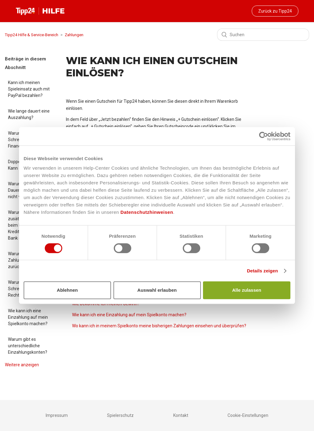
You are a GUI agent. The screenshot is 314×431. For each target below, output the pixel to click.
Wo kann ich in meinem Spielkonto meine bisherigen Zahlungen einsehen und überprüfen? (159, 325)
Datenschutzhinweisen (147, 212)
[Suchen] (263, 35)
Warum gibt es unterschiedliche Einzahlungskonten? (27, 346)
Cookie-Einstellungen (248, 415)
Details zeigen (262, 270)
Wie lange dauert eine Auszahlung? (29, 114)
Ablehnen (67, 290)
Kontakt (180, 415)
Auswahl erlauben (157, 290)
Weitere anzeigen (22, 364)
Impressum (57, 415)
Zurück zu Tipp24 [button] (275, 11)
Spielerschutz (120, 415)
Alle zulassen (246, 290)
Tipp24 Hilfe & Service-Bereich (31, 35)
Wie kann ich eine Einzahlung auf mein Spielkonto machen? (28, 317)
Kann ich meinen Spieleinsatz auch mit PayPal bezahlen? (29, 89)
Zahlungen (74, 35)
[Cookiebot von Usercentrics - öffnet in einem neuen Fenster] (263, 136)
